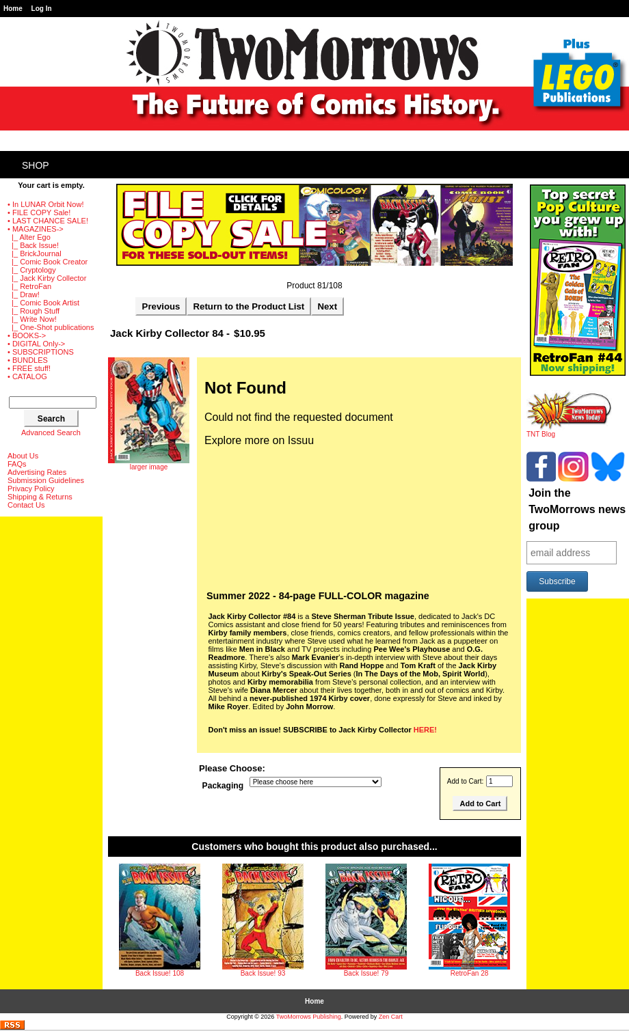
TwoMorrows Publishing (308, 1016)
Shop (35, 165)
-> (36, 229)
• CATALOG (27, 376)
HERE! (425, 730)
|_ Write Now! (32, 319)
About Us (23, 456)
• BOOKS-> (27, 335)
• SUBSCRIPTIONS (41, 352)
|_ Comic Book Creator (48, 262)
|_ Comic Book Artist (43, 303)
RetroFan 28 (470, 973)
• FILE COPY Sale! (39, 212)
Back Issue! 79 (366, 973)
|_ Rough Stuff (33, 311)
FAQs (17, 464)
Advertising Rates (37, 472)
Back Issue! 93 (263, 973)
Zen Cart (391, 1016)
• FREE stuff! (29, 368)
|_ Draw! (24, 294)
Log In (41, 8)
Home (13, 8)
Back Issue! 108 (159, 973)
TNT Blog (569, 431)
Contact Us (26, 505)
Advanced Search (51, 432)
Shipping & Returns (40, 497)
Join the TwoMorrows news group (577, 509)
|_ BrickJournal (35, 253)
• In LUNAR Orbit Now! (45, 204)
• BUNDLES (28, 360)
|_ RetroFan (29, 286)
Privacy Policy (31, 488)
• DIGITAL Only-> (36, 344)
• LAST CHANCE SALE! (48, 221)
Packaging (223, 786)
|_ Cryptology (32, 270)
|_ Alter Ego (29, 237)
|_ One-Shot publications (51, 327)
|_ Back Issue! (33, 245)
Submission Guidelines (46, 480)
